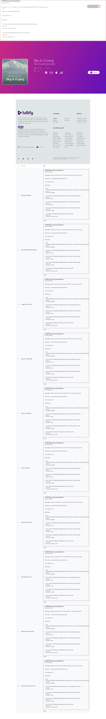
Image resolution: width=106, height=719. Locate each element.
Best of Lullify (56, 145)
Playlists (31, 6)
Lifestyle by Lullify (81, 118)
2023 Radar (56, 147)
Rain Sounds (68, 141)
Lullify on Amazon (81, 122)
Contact (77, 6)
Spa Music (79, 134)
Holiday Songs (80, 143)
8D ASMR (55, 143)
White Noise (80, 140)
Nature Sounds (57, 141)
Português (55, 122)
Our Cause (66, 6)
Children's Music (81, 138)
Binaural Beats (69, 140)
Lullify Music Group (82, 120)
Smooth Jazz (56, 136)
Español (55, 120)
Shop (53, 6)
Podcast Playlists (81, 145)
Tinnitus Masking (69, 143)
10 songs (37, 68)
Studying (55, 134)
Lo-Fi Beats (80, 136)
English (55, 118)
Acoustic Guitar (69, 136)
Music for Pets (57, 140)
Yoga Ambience (69, 134)
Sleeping (55, 133)
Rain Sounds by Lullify (44, 64)
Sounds (42, 6)
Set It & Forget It (69, 145)
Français (67, 118)
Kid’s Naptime (68, 138)
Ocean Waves (80, 141)
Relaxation (67, 133)
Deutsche (67, 120)
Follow (95, 72)
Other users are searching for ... (39, 9)
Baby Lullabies (57, 138)
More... (66, 147)
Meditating (79, 133)
